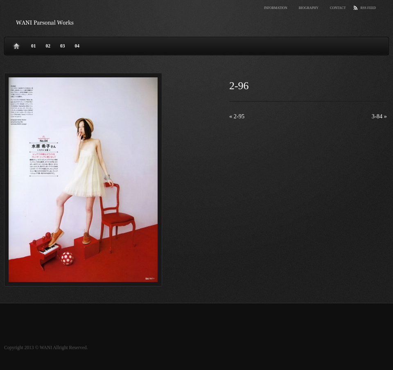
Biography (308, 8)
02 (48, 45)
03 (62, 45)
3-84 (379, 116)
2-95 (236, 116)
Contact (338, 8)
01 (33, 45)
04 (77, 45)
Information (275, 8)
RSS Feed (368, 8)
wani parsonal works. (45, 22)
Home (16, 44)
